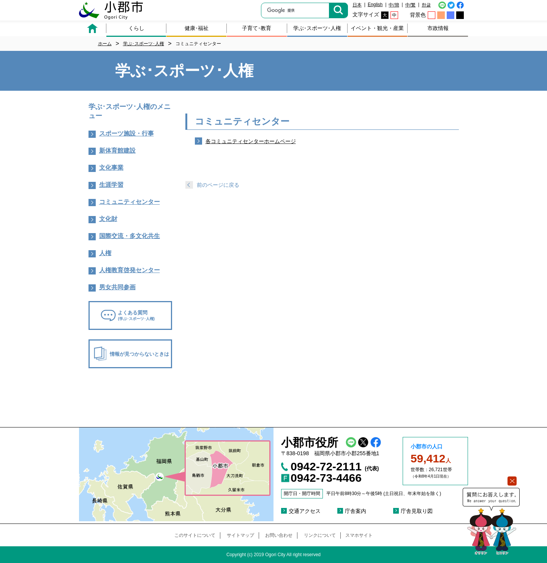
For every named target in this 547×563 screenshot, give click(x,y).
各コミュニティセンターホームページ (251, 141)
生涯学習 (111, 184)
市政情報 (438, 28)
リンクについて (320, 535)
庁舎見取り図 (417, 511)
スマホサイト (359, 535)
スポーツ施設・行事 (126, 133)
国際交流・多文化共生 (129, 236)
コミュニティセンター (129, 202)
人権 (105, 253)
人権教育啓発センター (129, 270)
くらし (136, 28)
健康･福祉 (197, 28)
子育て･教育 (256, 28)
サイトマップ (240, 535)
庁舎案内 (355, 511)
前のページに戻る (218, 185)
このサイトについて (194, 535)
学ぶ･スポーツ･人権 (317, 28)
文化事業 (111, 167)
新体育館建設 (117, 150)
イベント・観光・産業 (377, 28)
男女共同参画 (117, 287)
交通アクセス (305, 511)
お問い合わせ (278, 535)
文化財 (108, 219)
